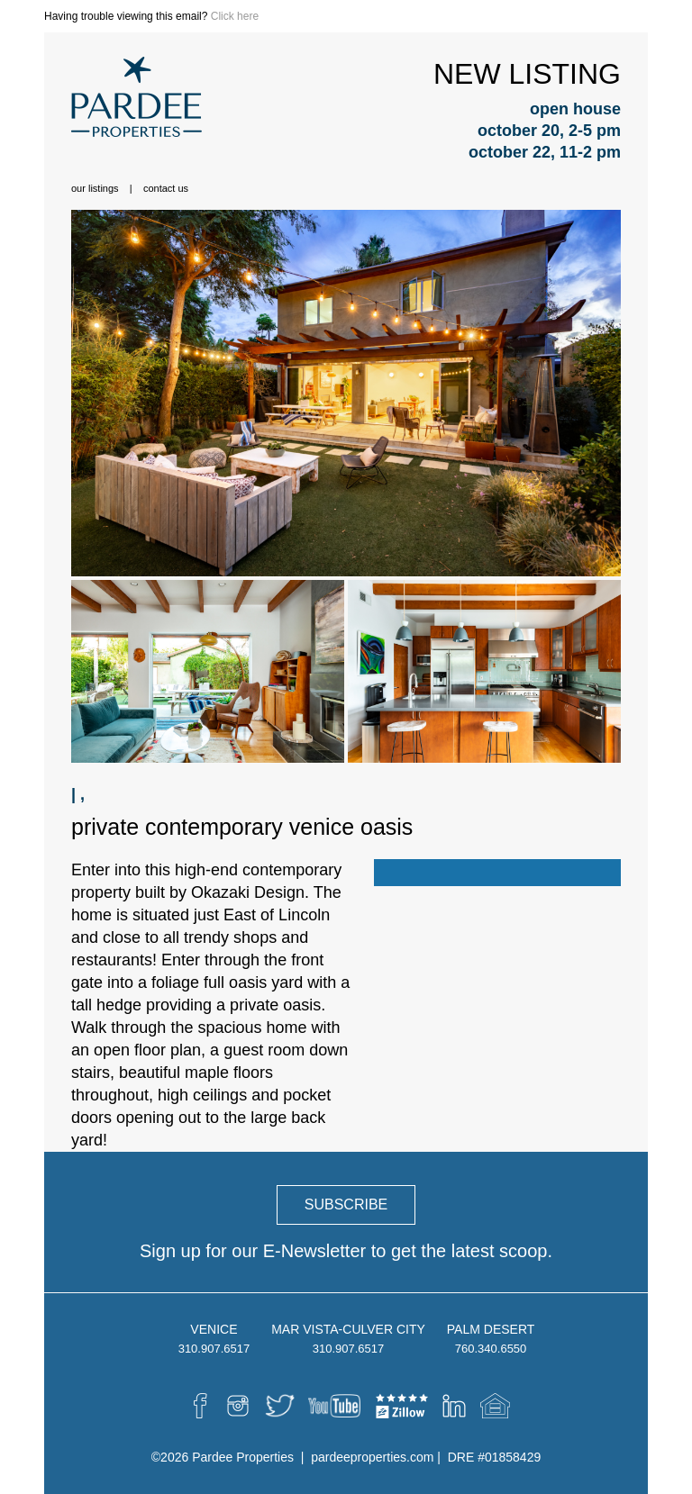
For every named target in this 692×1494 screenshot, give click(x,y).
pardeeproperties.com (372, 1457)
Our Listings (95, 188)
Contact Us (165, 188)
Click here (235, 16)
